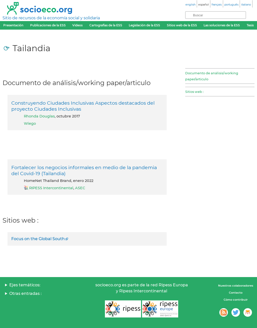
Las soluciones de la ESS (222, 25)
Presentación (13, 25)
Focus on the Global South (38, 238)
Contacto (235, 292)
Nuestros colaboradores (235, 285)
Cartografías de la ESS (105, 25)
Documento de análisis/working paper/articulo (211, 76)
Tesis (250, 25)
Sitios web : (194, 92)
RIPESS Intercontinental (51, 188)
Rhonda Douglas (39, 116)
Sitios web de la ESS (182, 25)
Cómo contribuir (236, 299)
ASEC (80, 188)
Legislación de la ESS (144, 25)
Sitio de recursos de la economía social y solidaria (51, 18)
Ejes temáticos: (24, 285)
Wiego (30, 123)
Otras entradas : (25, 293)
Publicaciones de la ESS (48, 25)
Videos (77, 25)
